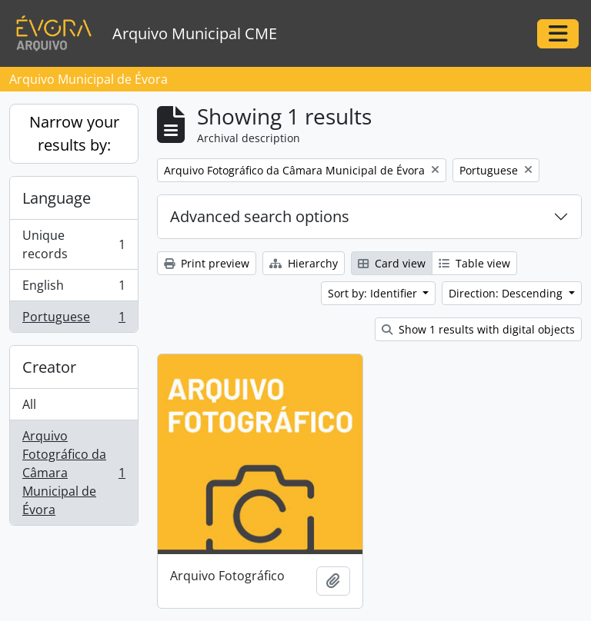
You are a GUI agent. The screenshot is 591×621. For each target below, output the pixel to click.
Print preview (206, 263)
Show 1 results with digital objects (478, 329)
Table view (474, 263)
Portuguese (73, 319)
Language (56, 198)
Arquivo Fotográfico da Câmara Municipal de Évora (73, 472)
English (73, 288)
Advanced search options (259, 216)
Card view (392, 263)
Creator (49, 367)
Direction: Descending (507, 293)
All (29, 404)
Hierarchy (303, 263)
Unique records (73, 244)
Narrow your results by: (74, 133)
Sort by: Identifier (374, 293)
